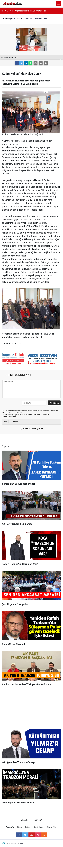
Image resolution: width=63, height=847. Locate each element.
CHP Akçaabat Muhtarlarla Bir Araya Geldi (28, 11)
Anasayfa (10, 827)
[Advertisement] (31, 708)
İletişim (27, 827)
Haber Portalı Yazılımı (14, 843)
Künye (19, 827)
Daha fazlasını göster (31, 428)
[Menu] (58, 4)
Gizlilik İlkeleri (39, 827)
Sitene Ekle (51, 827)
